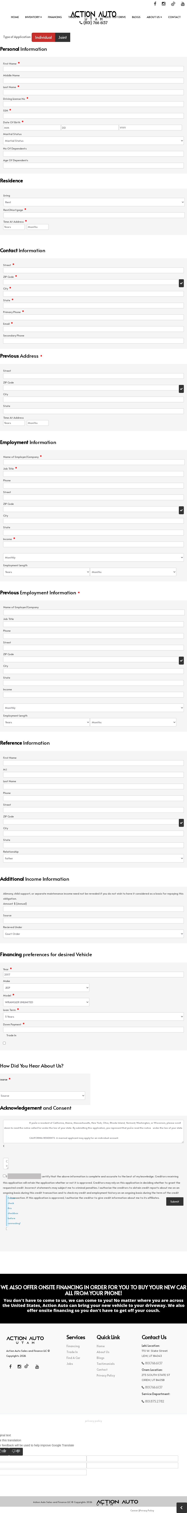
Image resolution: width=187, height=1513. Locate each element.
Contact (174, 17)
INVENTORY (33, 17)
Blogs (136, 17)
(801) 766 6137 (93, 22)
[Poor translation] (16, 1452)
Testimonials (106, 1364)
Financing (55, 17)
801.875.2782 (154, 1401)
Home (15, 17)
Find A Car (73, 1358)
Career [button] (134, 1510)
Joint (62, 37)
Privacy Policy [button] (93, 1421)
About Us (154, 17)
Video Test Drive (114, 17)
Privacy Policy (106, 1375)
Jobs (69, 1364)
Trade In (74, 17)
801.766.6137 (153, 1363)
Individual (43, 37)
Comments (3, 1146)
